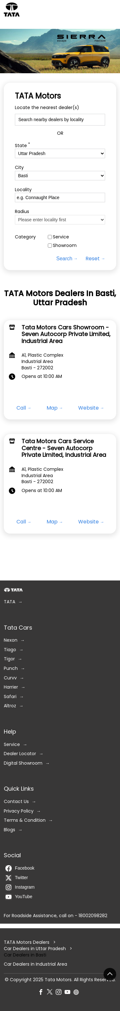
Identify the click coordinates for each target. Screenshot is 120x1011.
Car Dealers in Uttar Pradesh (35, 948)
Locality (23, 189)
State (22, 145)
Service (61, 237)
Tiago (10, 650)
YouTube (18, 897)
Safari (10, 697)
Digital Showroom (23, 763)
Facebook (19, 868)
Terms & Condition (25, 820)
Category (25, 237)
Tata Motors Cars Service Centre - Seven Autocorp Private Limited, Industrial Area (64, 448)
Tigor (9, 659)
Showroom (65, 246)
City (19, 168)
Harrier (11, 687)
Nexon (10, 640)
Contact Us (16, 802)
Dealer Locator (20, 754)
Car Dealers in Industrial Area (35, 964)
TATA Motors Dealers (27, 942)
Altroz (10, 706)
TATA (9, 602)
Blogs (9, 830)
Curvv (10, 678)
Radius (22, 212)
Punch (11, 668)
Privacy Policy (19, 811)
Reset (92, 258)
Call (21, 408)
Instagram (20, 887)
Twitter (16, 878)
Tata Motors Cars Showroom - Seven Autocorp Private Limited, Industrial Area (66, 334)
